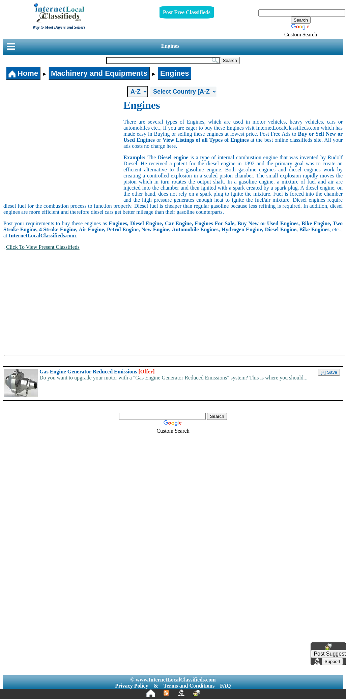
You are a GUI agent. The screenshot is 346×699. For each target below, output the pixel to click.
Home (23, 73)
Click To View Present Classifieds (43, 247)
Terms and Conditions (189, 686)
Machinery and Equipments (99, 73)
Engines (170, 46)
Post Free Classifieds (186, 12)
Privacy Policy (131, 686)
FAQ (225, 686)
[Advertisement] (63, 149)
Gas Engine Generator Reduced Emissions (96, 371)
